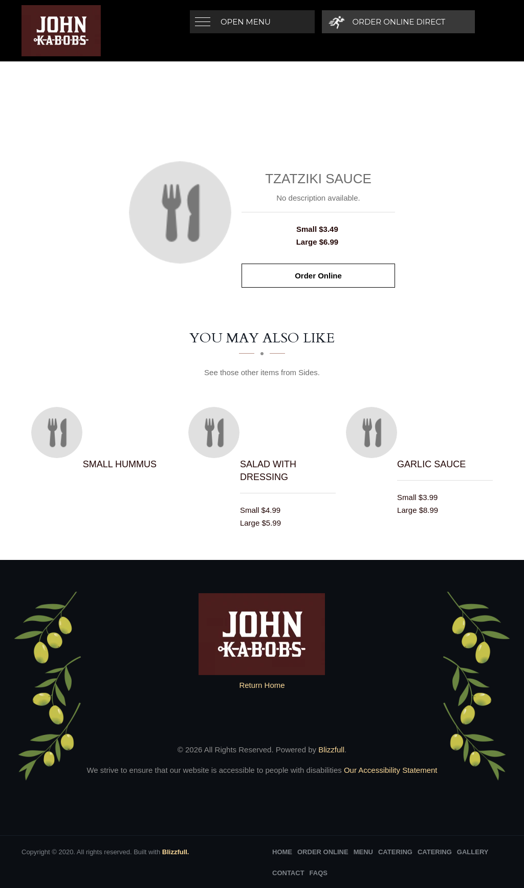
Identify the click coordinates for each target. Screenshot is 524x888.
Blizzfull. (175, 852)
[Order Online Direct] (387, 21)
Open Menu (246, 22)
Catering (395, 852)
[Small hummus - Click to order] (59, 432)
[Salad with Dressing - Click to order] (216, 432)
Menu (363, 852)
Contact (288, 873)
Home (282, 852)
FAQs (319, 873)
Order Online (318, 275)
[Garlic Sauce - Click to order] (374, 432)
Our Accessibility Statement (390, 770)
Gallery (473, 852)
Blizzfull (331, 749)
